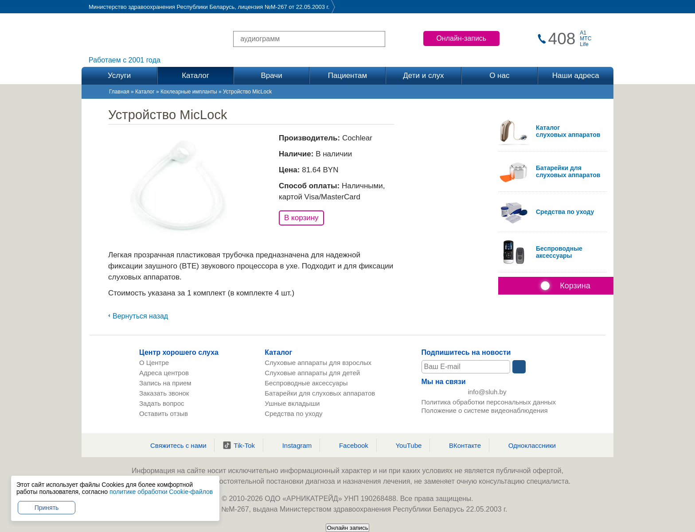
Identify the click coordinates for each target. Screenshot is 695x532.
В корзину (301, 218)
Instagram (291, 445)
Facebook (348, 445)
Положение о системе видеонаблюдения (485, 413)
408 (562, 39)
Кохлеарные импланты (188, 92)
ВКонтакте (459, 445)
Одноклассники (526, 445)
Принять (47, 507)
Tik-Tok (239, 445)
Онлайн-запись (461, 38)
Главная (119, 92)
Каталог (145, 92)
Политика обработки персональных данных (489, 405)
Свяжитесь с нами (173, 445)
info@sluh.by (487, 393)
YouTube (403, 445)
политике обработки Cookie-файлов (161, 491)
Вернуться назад (140, 316)
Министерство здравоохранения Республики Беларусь (161, 7)
